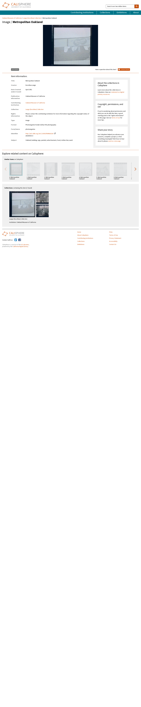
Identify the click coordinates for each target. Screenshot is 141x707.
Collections (105, 12)
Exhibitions (122, 12)
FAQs (111, 232)
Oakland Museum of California (12, 18)
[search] (136, 6)
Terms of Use (113, 235)
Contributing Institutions (82, 12)
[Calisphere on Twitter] (15, 240)
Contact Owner (124, 69)
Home (79, 232)
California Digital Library (20, 246)
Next (135, 169)
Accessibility (113, 241)
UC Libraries (25, 245)
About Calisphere (82, 235)
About (136, 12)
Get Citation (15, 69)
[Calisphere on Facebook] (19, 240)
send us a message (114, 141)
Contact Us (112, 244)
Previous (5, 169)
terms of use (116, 118)
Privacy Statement (115, 238)
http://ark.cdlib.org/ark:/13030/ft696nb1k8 (39, 134)
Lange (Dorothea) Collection (32, 18)
